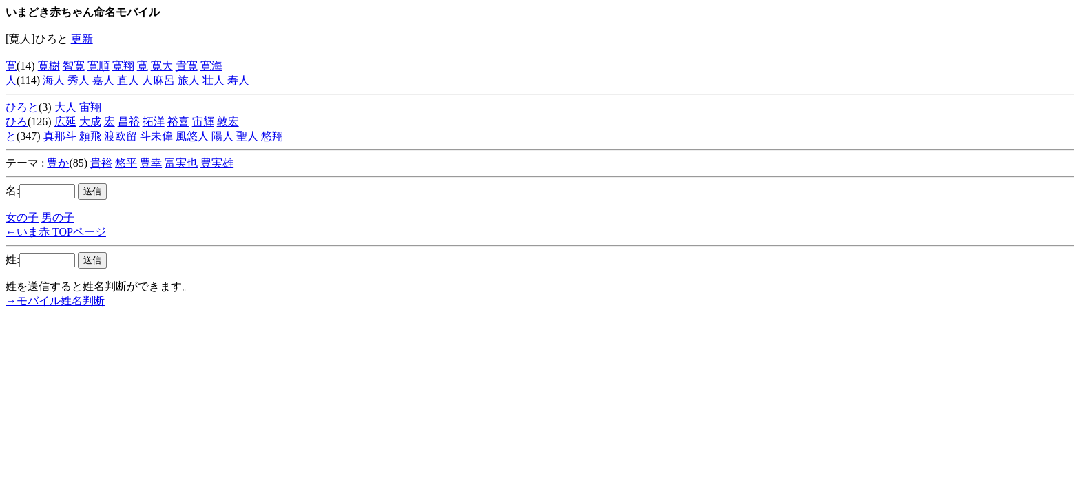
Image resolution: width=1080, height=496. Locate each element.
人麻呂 (158, 80)
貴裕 (101, 163)
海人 (54, 80)
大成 (90, 121)
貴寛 (187, 66)
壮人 (213, 80)
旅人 (189, 80)
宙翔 (90, 107)
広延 (65, 121)
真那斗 (59, 136)
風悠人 (192, 136)
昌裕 (129, 121)
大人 (65, 107)
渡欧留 (120, 136)
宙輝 (203, 121)
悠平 (126, 163)
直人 (128, 80)
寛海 (211, 66)
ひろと (22, 107)
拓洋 (154, 121)
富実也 (181, 163)
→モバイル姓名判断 (55, 301)
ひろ (17, 121)
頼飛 (90, 136)
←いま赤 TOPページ (56, 232)
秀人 (79, 80)
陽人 (222, 136)
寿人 (238, 80)
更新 (82, 39)
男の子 (57, 217)
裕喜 (178, 121)
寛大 (162, 66)
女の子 (22, 217)
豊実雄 (216, 163)
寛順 (98, 66)
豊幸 (151, 163)
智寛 (74, 66)
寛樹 (49, 66)
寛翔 (123, 66)
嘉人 (103, 80)
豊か (58, 163)
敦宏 (228, 121)
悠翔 (272, 136)
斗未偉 (156, 136)
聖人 (247, 136)
